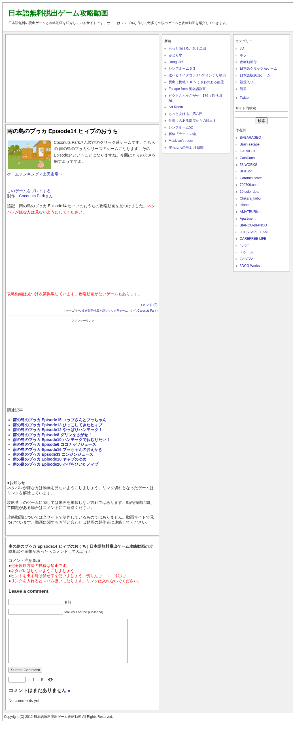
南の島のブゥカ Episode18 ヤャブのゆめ (49, 459)
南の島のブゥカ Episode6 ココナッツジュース (54, 444)
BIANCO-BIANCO (253, 225)
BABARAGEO (250, 138)
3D (242, 48)
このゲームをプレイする (29, 191)
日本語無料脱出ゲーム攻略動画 (58, 13)
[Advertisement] (82, 77)
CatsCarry (247, 158)
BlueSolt (246, 171)
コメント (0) (148, 305)
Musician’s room (181, 141)
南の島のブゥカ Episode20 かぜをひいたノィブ (55, 464)
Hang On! (176, 62)
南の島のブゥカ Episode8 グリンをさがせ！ (52, 435)
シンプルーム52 (181, 127)
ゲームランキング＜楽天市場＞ (35, 174)
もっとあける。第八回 (186, 114)
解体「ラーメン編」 (184, 134)
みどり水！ (177, 55)
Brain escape (250, 144)
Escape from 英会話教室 (187, 89)
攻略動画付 (89, 310)
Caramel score (251, 178)
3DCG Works (250, 266)
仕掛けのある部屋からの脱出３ (192, 121)
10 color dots (249, 192)
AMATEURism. (251, 212)
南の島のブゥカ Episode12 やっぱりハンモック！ (57, 429)
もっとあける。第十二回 (187, 48)
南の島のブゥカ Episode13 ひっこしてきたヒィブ (57, 425)
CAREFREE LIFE (253, 239)
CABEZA (246, 259)
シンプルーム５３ (182, 68)
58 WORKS (248, 165)
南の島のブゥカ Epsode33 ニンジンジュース (53, 454)
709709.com (249, 185)
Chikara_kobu (250, 198)
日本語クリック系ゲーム (112, 310)
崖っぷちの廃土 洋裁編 (186, 147)
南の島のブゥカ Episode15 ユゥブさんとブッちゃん (59, 420)
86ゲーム (247, 252)
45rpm (244, 245)
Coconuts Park (32, 196)
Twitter (245, 98)
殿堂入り (246, 82)
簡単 (243, 89)
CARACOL (248, 151)
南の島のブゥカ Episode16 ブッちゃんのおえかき (57, 449)
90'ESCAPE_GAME (255, 232)
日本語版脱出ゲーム (255, 75)
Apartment (247, 219)
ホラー (245, 55)
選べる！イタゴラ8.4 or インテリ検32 (197, 75)
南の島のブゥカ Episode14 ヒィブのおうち (62, 131)
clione (244, 205)
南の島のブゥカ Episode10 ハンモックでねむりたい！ (61, 439)
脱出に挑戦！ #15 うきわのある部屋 (196, 82)
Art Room (176, 107)
